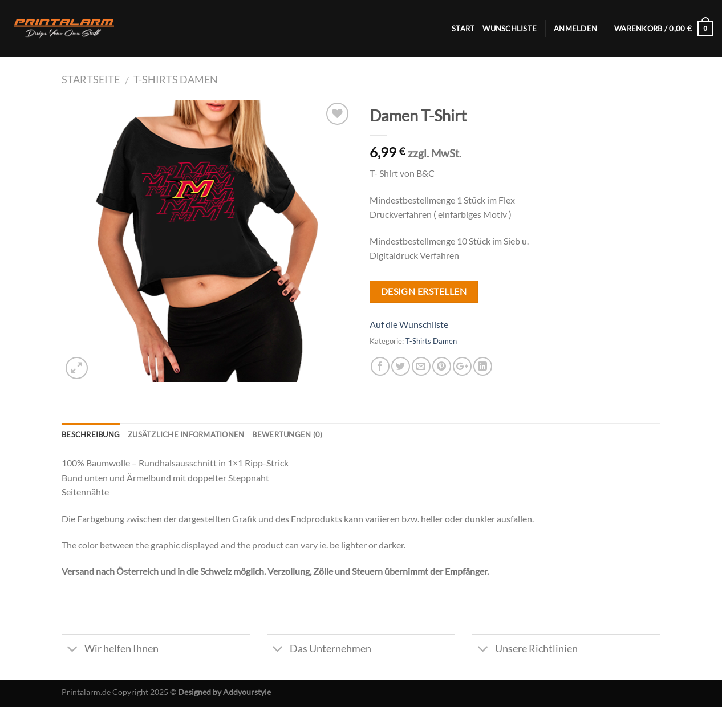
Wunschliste (509, 28)
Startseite (91, 79)
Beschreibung (91, 434)
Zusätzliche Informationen (186, 434)
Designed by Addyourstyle (224, 692)
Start (463, 28)
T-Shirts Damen (175, 79)
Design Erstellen (424, 291)
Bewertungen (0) (287, 434)
